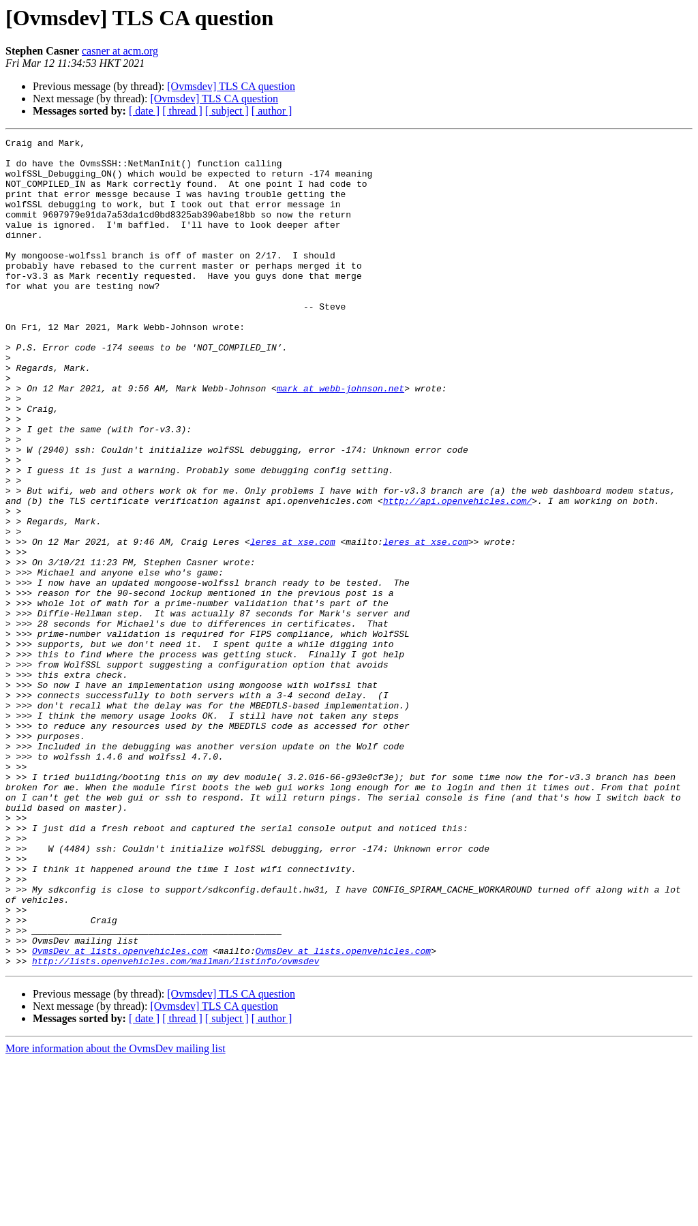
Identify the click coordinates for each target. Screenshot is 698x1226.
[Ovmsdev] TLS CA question (231, 86)
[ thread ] (182, 111)
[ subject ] (227, 111)
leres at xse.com (292, 623)
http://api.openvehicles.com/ (457, 574)
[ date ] (144, 111)
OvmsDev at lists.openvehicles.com (119, 1114)
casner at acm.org (120, 51)
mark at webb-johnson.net (340, 439)
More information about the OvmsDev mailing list (115, 1214)
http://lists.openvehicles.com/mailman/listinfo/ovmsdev (175, 1126)
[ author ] (272, 111)
